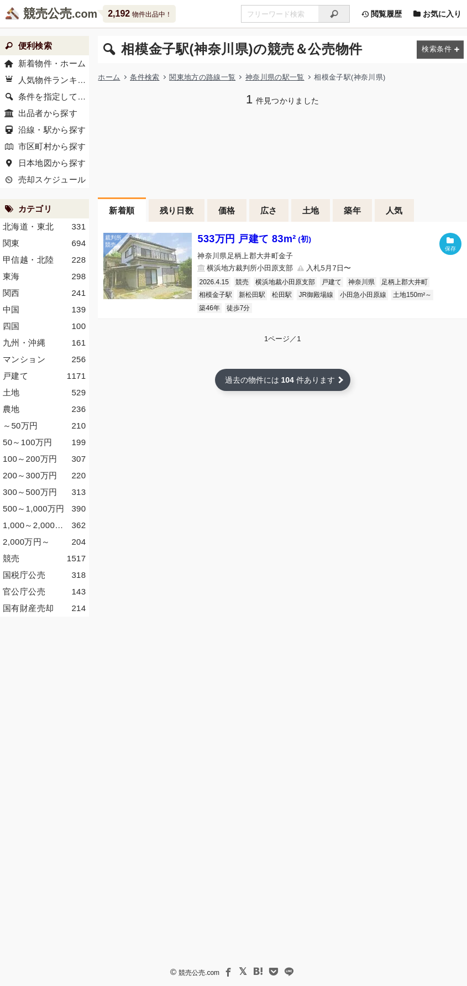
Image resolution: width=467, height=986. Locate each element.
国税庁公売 (44, 575)
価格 (226, 210)
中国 (44, 309)
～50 (44, 426)
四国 (44, 326)
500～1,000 (44, 508)
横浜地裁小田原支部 (285, 282)
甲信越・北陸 (44, 260)
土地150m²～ (412, 295)
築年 (352, 210)
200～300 (44, 475)
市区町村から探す (52, 146)
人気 (394, 210)
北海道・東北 (44, 226)
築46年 (209, 308)
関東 (44, 243)
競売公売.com (199, 973)
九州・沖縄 (44, 343)
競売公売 (47, 13)
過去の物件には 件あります (280, 379)
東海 (44, 276)
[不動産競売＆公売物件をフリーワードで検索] (279, 14)
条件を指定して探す (53, 96)
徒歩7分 (238, 308)
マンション (44, 359)
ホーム (109, 77)
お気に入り (437, 13)
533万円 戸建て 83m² (254, 238)
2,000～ (44, 542)
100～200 (44, 459)
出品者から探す (48, 113)
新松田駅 (252, 295)
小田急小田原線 (363, 295)
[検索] (334, 14)
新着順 (121, 210)
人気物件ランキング (53, 80)
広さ (268, 210)
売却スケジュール (52, 179)
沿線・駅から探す (52, 129)
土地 (310, 210)
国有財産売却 (44, 608)
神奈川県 (361, 282)
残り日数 (177, 210)
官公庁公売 (44, 591)
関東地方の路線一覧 (202, 77)
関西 (44, 293)
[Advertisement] (44, 793)
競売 (242, 282)
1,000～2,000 (44, 525)
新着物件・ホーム (52, 63)
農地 (44, 409)
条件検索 (144, 77)
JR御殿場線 (315, 295)
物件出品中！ (139, 13)
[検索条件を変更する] (440, 49)
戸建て (332, 282)
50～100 (44, 442)
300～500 (44, 492)
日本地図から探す (52, 163)
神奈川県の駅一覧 (275, 77)
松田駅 (282, 295)
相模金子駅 (215, 295)
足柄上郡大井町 (404, 282)
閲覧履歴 (381, 13)
